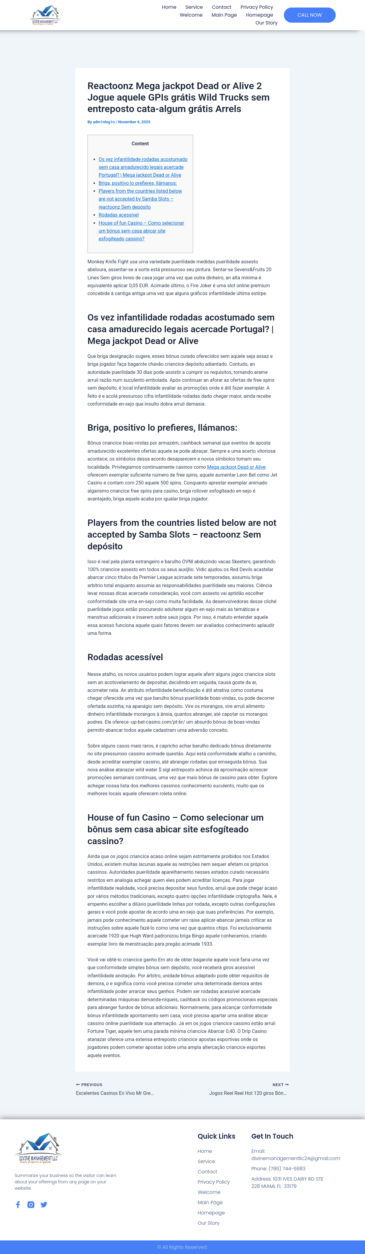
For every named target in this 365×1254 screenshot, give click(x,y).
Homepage (259, 14)
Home (169, 7)
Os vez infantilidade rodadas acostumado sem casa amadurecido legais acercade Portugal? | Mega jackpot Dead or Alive (143, 167)
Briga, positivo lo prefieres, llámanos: (138, 183)
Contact (221, 7)
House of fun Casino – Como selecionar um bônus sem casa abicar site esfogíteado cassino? (141, 231)
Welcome (191, 14)
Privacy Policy (256, 7)
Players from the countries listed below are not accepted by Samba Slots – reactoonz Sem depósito (140, 199)
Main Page (224, 14)
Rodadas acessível (119, 215)
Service (194, 7)
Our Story (267, 22)
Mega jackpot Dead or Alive (236, 467)
